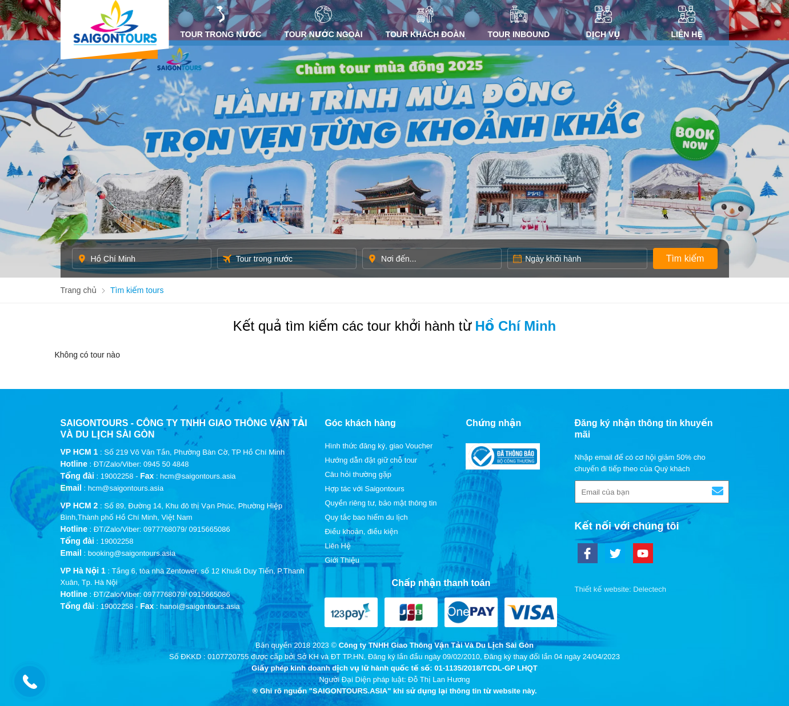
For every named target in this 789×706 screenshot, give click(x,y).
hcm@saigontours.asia (125, 488)
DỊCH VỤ (603, 22)
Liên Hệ (687, 22)
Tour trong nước (221, 22)
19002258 (117, 476)
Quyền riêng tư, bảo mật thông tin (380, 503)
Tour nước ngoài (323, 22)
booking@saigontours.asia (131, 553)
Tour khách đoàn (425, 22)
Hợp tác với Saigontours (364, 488)
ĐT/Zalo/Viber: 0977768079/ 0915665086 (162, 529)
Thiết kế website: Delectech (621, 589)
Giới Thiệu (342, 560)
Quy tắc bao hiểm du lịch (366, 517)
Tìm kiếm (685, 258)
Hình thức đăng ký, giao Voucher (378, 446)
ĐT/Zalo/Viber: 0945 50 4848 (141, 464)
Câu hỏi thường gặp (358, 474)
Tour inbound (519, 22)
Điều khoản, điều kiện (361, 531)
